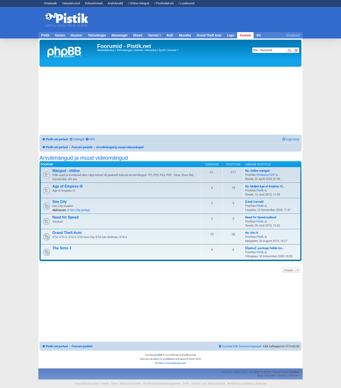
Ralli (170, 35)
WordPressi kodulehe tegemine (162, 383)
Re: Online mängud (257, 170)
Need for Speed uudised (260, 217)
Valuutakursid (71, 3)
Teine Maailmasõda (87, 383)
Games (60, 35)
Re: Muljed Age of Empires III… (265, 186)
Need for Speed (65, 217)
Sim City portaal (78, 210)
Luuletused (187, 3)
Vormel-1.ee (198, 383)
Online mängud (138, 3)
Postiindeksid (163, 3)
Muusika (185, 35)
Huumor (76, 35)
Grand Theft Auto (209, 35)
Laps (230, 35)
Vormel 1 (154, 35)
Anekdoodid (115, 3)
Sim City (59, 202)
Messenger (120, 35)
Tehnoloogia (97, 35)
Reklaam (294, 375)
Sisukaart (293, 35)
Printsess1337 (266, 174)
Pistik (45, 35)
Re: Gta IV (251, 232)
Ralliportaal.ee (216, 383)
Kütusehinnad (94, 3)
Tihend (105, 383)
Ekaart (137, 35)
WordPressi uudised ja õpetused (246, 383)
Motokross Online (130, 383)
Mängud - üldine (66, 171)
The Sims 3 (61, 248)
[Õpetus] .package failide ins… (264, 248)
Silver (114, 383)
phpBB (157, 355)
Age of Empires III (67, 186)
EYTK (186, 383)
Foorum (245, 35)
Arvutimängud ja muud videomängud (84, 158)
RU (259, 35)
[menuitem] (90, 139)
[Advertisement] (196, 20)
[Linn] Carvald (254, 201)
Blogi (260, 375)
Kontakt (282, 375)
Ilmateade (50, 3)
